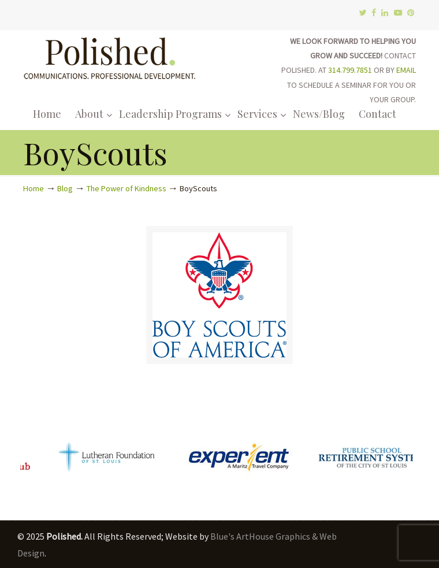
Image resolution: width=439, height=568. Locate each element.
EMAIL (406, 70)
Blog (65, 188)
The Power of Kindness (126, 188)
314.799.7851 (350, 70)
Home (33, 188)
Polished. (109, 56)
